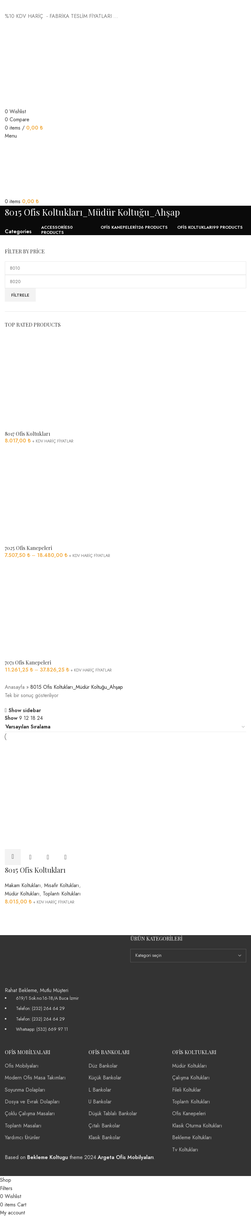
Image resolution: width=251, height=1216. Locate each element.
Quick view (30, 856)
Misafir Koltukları (61, 884)
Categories (18, 231)
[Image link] (30, 959)
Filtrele (20, 295)
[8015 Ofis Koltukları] (43, 767)
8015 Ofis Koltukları (35, 869)
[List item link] (63, 1013)
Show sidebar (25, 710)
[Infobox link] (125, 587)
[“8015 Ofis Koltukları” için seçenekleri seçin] (13, 856)
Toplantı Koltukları (62, 892)
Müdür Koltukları (22, 892)
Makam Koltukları (23, 884)
